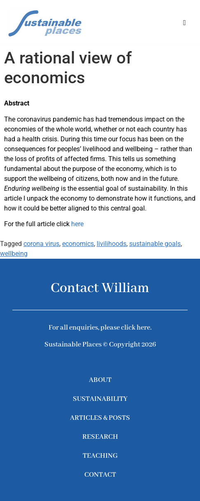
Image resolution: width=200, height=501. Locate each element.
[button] (184, 22)
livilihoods (111, 244)
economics (78, 244)
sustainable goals (155, 244)
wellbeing (14, 254)
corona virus (41, 244)
